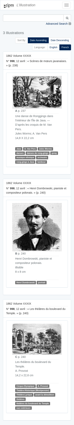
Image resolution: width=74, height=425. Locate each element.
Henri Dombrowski (25, 282)
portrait (41, 282)
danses (19, 153)
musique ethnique (25, 157)
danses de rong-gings (37, 153)
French (65, 47)
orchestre (42, 157)
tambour (41, 162)
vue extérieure (23, 408)
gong (54, 153)
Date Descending (60, 40)
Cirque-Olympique (25, 386)
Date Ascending (38, 40)
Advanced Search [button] (57, 23)
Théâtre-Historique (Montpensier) (32, 390)
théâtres (20, 399)
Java (18, 149)
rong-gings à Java (25, 162)
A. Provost (43, 386)
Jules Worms (45, 149)
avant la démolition (44, 394)
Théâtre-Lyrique (24, 394)
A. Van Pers (30, 149)
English (53, 47)
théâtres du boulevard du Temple (32, 403)
